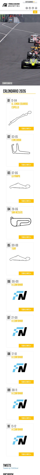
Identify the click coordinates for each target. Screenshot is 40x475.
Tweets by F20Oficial (10, 468)
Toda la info (26, 128)
